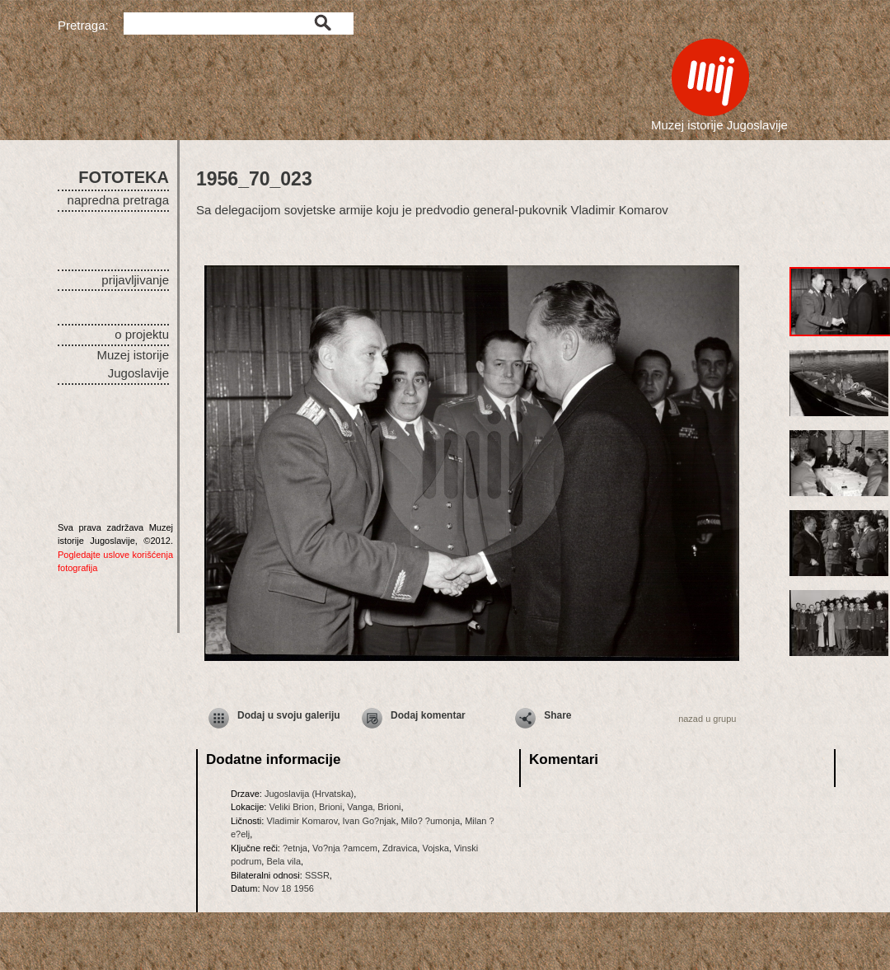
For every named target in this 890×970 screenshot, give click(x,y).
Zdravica (399, 848)
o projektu (142, 334)
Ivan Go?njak (369, 821)
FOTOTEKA (123, 177)
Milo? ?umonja (431, 821)
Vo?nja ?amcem (344, 848)
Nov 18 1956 (288, 888)
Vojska (435, 848)
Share (557, 715)
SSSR (317, 875)
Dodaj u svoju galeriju (288, 715)
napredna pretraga (118, 200)
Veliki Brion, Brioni (305, 807)
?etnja (295, 848)
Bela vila (283, 861)
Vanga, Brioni (373, 807)
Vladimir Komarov (301, 821)
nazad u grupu (707, 719)
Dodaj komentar (428, 715)
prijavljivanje (135, 280)
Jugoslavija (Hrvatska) (309, 794)
